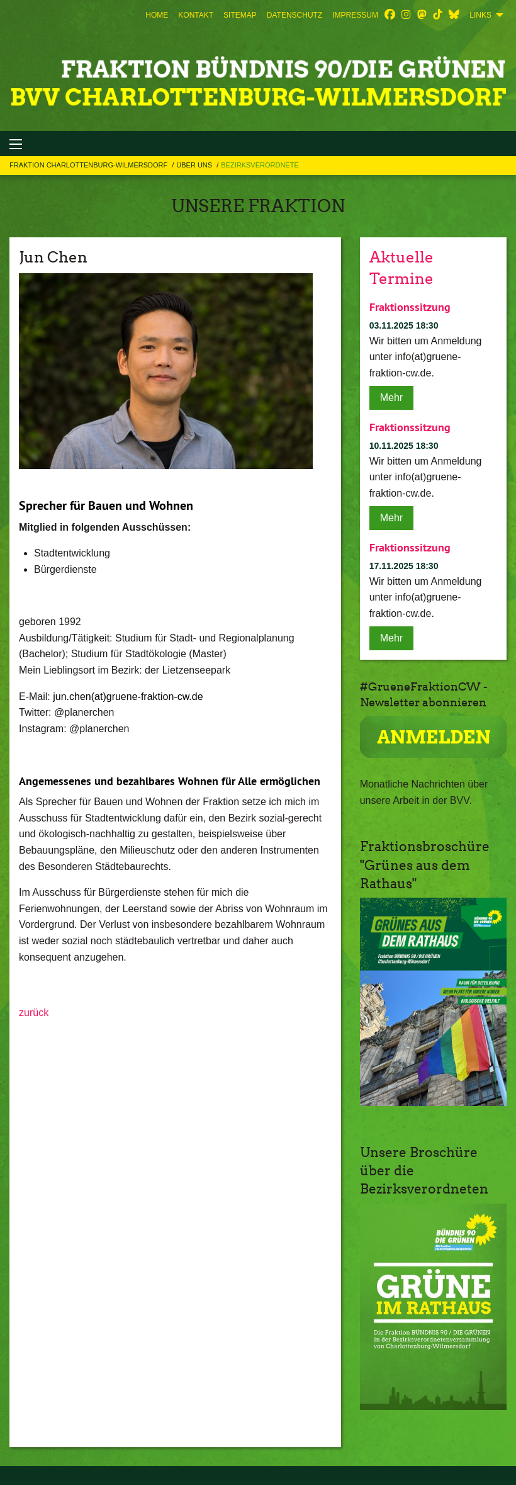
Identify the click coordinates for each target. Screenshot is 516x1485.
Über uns (195, 165)
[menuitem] (156, 15)
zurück (33, 1012)
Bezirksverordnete (259, 165)
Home (156, 15)
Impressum (355, 15)
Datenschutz (294, 15)
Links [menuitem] (480, 15)
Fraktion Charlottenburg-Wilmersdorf (89, 165)
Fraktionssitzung (410, 307)
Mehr (391, 397)
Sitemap (240, 15)
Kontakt (195, 15)
